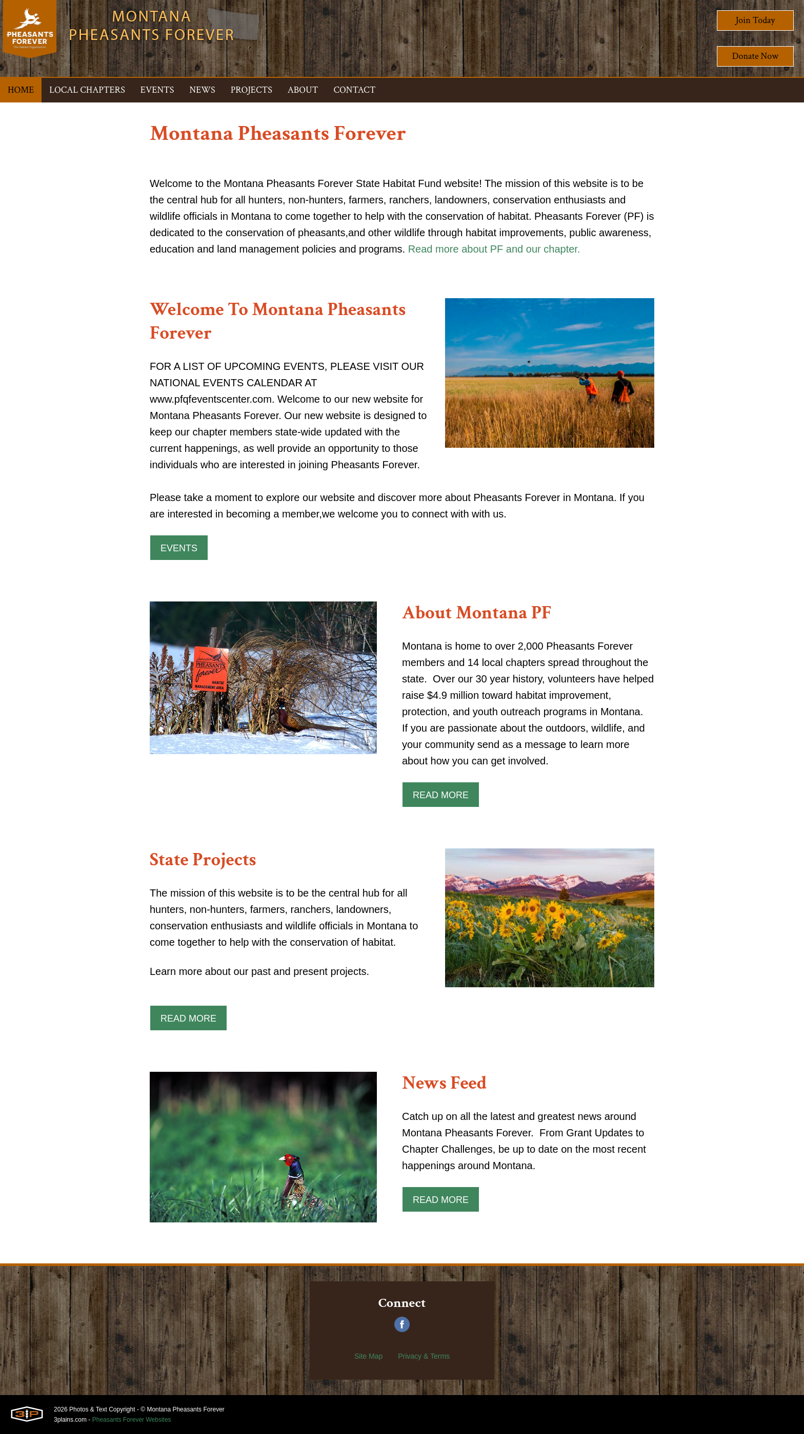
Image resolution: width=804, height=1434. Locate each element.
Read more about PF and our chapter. (494, 249)
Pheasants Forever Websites (131, 1419)
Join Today (755, 20)
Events (178, 548)
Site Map (368, 1356)
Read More (441, 795)
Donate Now (755, 56)
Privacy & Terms (424, 1356)
